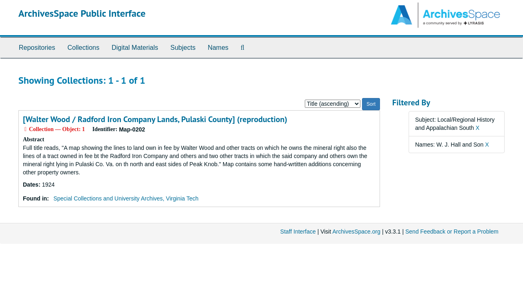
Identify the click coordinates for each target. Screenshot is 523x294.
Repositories (37, 47)
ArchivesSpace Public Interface (81, 13)
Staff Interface (298, 231)
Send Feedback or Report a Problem (451, 231)
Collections (83, 47)
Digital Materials (135, 47)
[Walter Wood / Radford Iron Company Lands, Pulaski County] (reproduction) (155, 119)
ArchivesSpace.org (356, 231)
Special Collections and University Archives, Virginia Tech (126, 198)
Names (218, 47)
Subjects (182, 47)
